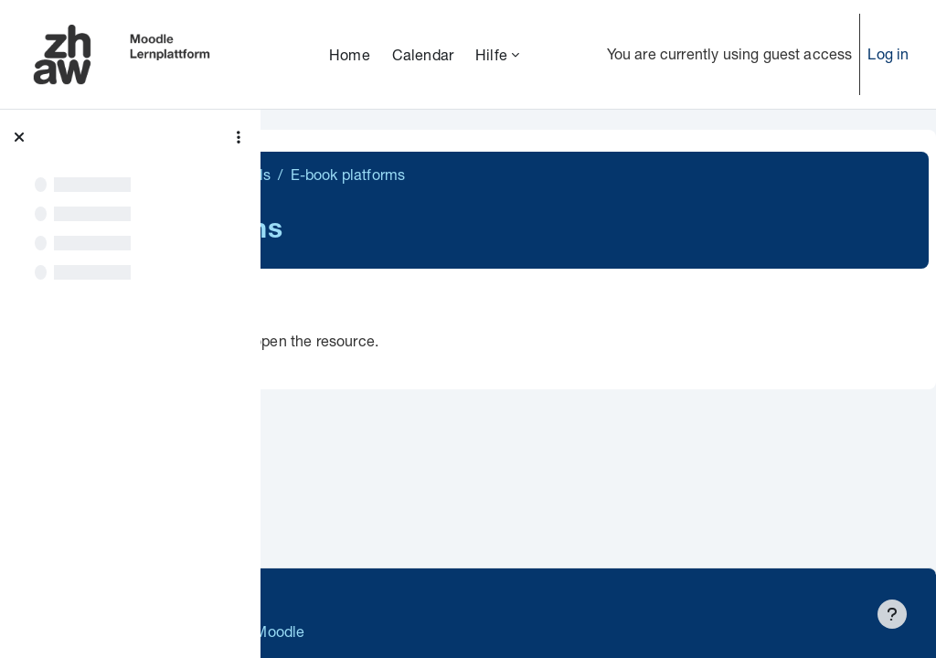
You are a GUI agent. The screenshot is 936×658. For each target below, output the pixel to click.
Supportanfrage (449, 593)
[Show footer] (892, 614)
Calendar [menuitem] (422, 54)
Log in (888, 53)
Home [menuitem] (349, 54)
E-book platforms (412, 340)
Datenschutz (331, 593)
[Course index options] (238, 137)
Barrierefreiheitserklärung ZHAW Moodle (424, 631)
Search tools (484, 174)
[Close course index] (19, 137)
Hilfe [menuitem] (491, 54)
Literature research (359, 174)
